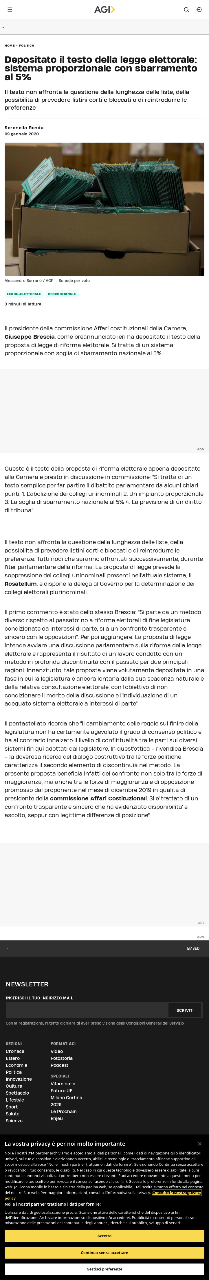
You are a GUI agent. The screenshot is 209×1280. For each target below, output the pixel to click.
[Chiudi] (199, 1143)
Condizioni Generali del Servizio (155, 1023)
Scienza (14, 1121)
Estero (13, 1058)
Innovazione (19, 1079)
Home (10, 45)
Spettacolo (17, 1093)
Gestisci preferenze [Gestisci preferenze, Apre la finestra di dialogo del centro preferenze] (104, 1269)
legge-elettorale (24, 294)
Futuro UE (61, 1090)
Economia (16, 1065)
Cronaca (15, 1051)
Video (57, 1051)
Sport (12, 1107)
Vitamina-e (63, 1083)
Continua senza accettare (104, 1252)
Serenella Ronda (24, 128)
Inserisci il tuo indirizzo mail (39, 998)
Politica (26, 45)
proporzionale (62, 294)
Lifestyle (15, 1100)
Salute (12, 1114)
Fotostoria (62, 1058)
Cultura (14, 1086)
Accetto (105, 1235)
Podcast (59, 1065)
